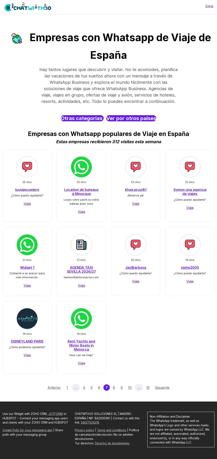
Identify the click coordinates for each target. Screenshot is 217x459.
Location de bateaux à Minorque (81, 192)
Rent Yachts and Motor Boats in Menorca (81, 345)
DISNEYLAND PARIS (27, 341)
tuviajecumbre (27, 190)
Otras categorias (82, 118)
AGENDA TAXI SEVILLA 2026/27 (81, 269)
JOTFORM (55, 414)
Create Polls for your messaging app (27, 430)
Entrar (210, 6)
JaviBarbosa (135, 267)
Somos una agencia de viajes (190, 192)
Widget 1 (27, 267)
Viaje (27, 204)
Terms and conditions (111, 430)
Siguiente (162, 387)
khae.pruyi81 (135, 190)
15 (148, 387)
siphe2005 (190, 267)
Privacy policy (84, 430)
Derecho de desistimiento (112, 443)
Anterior (54, 387)
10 (130, 387)
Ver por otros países (131, 118)
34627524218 (90, 422)
